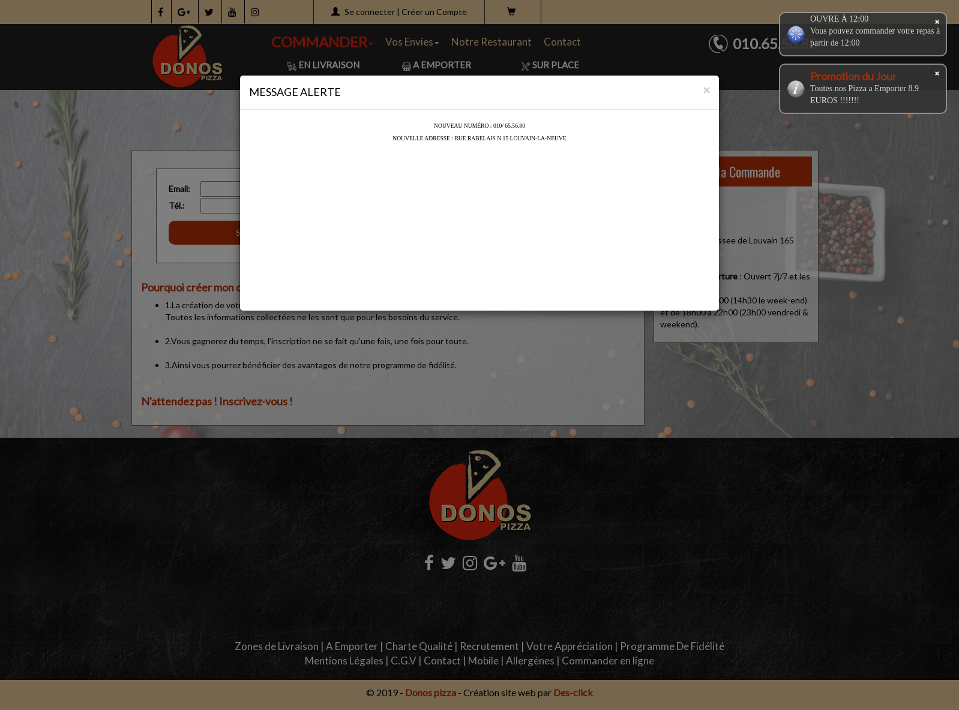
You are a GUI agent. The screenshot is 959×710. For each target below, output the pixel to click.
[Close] (706, 89)
